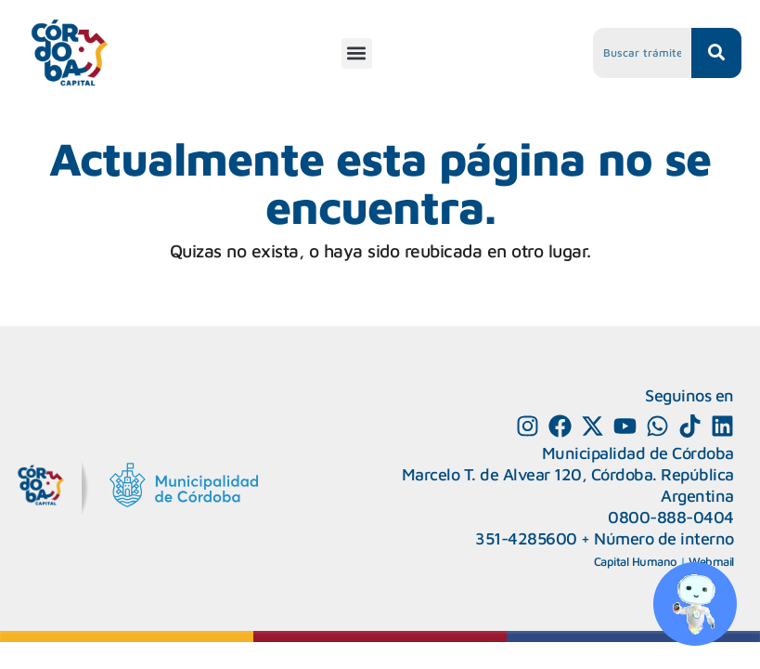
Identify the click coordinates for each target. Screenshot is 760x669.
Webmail (711, 561)
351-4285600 (526, 538)
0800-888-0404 (671, 517)
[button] (356, 53)
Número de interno (664, 538)
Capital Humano (635, 561)
